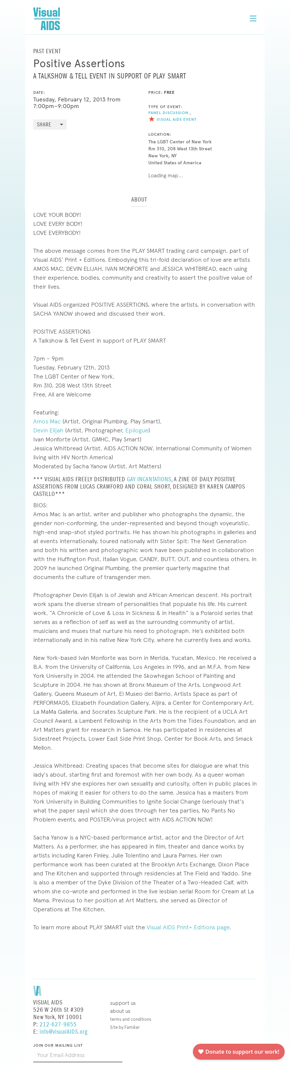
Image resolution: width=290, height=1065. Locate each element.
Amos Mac (47, 421)
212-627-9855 (58, 1024)
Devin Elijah (48, 430)
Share (44, 125)
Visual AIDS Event (172, 119)
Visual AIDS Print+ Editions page (188, 927)
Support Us (123, 1003)
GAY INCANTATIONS (149, 479)
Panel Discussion (168, 112)
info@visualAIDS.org (63, 1032)
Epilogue (136, 430)
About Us (120, 1011)
